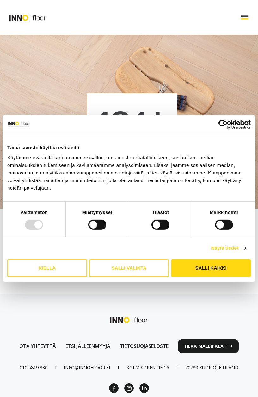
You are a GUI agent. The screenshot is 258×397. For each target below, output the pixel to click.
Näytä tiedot (225, 248)
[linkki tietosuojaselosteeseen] (144, 346)
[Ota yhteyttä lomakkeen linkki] (37, 346)
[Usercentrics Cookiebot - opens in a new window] (223, 124)
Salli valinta (129, 268)
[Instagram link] (129, 388)
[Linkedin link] (144, 388)
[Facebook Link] (114, 388)
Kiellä (47, 268)
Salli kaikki (211, 268)
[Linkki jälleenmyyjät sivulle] (87, 346)
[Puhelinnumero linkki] (33, 367)
